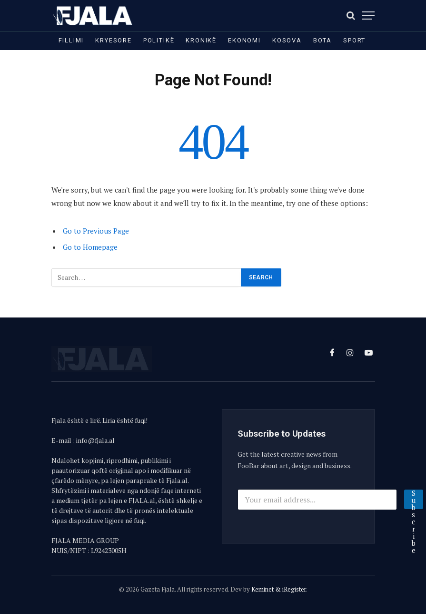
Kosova (287, 40)
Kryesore (113, 40)
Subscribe (413, 499)
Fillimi (71, 40)
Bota (322, 40)
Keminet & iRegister (278, 589)
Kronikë (201, 40)
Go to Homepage (90, 247)
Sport (354, 40)
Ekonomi (244, 40)
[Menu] (368, 15)
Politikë (159, 40)
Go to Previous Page (96, 230)
